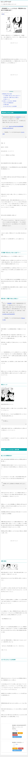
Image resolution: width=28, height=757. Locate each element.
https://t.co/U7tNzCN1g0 (14, 126)
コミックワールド (6, 2)
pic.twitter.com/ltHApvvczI (8, 128)
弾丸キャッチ (6, 99)
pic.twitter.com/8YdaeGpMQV (9, 314)
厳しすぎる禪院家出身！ (8, 102)
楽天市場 (21, 748)
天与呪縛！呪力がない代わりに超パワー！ (12, 95)
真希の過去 (6, 104)
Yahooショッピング (17, 736)
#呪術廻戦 (21, 126)
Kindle (14, 733)
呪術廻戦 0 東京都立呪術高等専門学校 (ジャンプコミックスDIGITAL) (19, 727)
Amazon (20, 733)
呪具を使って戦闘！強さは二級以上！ (11, 97)
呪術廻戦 (3, 14)
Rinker (17, 730)
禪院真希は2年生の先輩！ (7, 93)
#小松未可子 (18, 117)
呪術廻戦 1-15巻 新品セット (18, 742)
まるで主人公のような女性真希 (10, 106)
